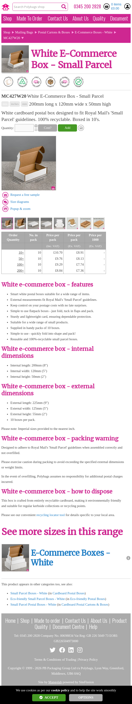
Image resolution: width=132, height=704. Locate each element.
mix (5, 104)
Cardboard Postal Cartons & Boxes (85, 604)
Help (93, 626)
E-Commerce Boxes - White (93, 32)
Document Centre (68, 626)
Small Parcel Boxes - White (28, 593)
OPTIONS (85, 697)
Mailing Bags (24, 32)
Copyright (14, 668)
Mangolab (55, 682)
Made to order (47, 620)
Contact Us (58, 18)
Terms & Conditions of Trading (55, 659)
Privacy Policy (88, 659)
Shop (7, 18)
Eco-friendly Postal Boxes (87, 599)
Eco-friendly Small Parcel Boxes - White (37, 599)
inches (15, 104)
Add (67, 128)
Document (119, 18)
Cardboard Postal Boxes (69, 593)
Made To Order (29, 18)
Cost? (47, 128)
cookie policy (60, 690)
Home (10, 620)
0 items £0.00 (116, 6)
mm (24, 104)
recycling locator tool (50, 515)
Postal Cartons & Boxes (54, 32)
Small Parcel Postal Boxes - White (33, 604)
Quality (99, 18)
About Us (80, 18)
